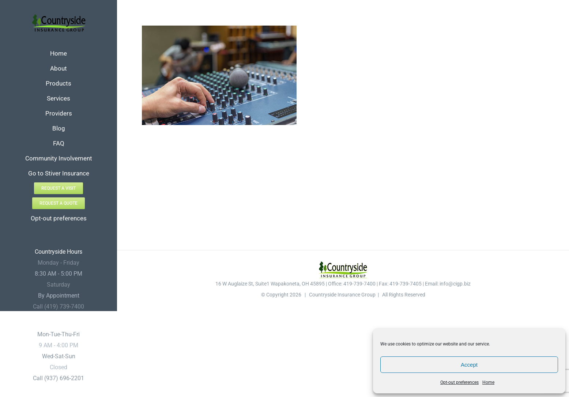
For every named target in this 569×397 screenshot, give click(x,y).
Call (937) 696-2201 (58, 378)
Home (488, 382)
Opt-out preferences (459, 382)
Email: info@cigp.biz (448, 284)
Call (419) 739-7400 (58, 306)
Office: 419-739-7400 (352, 284)
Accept (469, 365)
